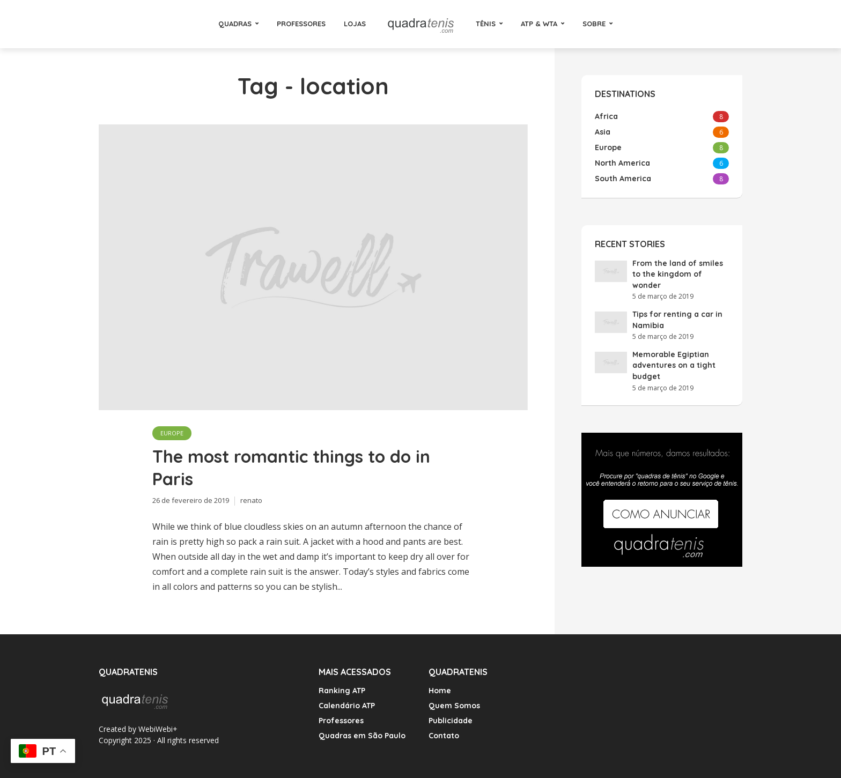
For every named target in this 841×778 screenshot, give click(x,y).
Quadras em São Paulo (362, 735)
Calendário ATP (347, 705)
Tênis (486, 23)
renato (251, 500)
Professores (301, 23)
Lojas (355, 23)
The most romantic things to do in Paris (291, 468)
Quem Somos (454, 705)
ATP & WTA (539, 23)
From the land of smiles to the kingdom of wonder (677, 274)
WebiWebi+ (158, 729)
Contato (444, 735)
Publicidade (451, 720)
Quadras (235, 23)
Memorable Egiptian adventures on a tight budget (673, 365)
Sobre (594, 23)
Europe (171, 433)
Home (440, 690)
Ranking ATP (342, 690)
